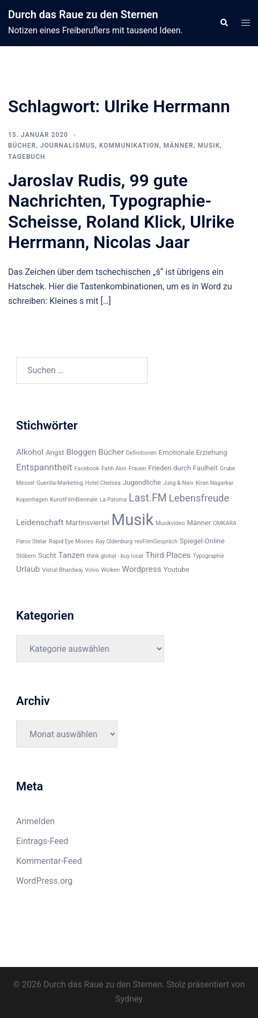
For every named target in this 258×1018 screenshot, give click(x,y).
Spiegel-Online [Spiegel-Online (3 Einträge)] (202, 541)
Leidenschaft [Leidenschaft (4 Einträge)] (39, 522)
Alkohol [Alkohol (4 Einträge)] (29, 452)
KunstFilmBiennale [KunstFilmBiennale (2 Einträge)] (73, 499)
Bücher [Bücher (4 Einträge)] (111, 452)
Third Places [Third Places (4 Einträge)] (168, 555)
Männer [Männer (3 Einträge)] (199, 523)
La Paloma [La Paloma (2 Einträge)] (113, 499)
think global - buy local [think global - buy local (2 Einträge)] (115, 555)
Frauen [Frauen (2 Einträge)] (137, 468)
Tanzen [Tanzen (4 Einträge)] (71, 555)
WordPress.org (44, 881)
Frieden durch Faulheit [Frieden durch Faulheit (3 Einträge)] (183, 468)
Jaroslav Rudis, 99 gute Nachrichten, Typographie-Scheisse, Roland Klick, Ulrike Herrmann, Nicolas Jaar (121, 211)
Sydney (129, 999)
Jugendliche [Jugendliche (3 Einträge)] (142, 482)
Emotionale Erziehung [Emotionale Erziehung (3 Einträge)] (193, 452)
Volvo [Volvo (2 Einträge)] (92, 569)
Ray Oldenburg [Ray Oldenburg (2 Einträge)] (113, 541)
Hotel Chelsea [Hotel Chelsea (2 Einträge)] (103, 482)
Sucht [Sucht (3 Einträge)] (47, 555)
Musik (209, 145)
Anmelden (35, 821)
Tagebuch (27, 157)
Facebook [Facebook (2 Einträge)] (87, 468)
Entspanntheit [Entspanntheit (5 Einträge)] (44, 467)
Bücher (22, 145)
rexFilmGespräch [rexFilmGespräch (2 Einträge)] (156, 541)
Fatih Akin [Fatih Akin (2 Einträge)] (114, 468)
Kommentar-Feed (49, 861)
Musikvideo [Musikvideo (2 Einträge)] (170, 523)
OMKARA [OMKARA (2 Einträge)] (225, 523)
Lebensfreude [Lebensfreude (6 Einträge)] (199, 498)
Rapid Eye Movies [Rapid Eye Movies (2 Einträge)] (71, 541)
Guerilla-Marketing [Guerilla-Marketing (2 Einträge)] (59, 482)
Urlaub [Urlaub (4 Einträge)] (28, 569)
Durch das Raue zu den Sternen (83, 14)
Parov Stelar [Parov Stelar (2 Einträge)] (31, 541)
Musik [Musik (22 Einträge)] (132, 520)
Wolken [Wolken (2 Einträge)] (110, 569)
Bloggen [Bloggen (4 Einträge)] (82, 452)
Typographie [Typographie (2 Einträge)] (208, 555)
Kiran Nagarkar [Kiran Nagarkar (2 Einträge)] (215, 482)
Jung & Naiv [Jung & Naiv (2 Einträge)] (178, 482)
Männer (179, 145)
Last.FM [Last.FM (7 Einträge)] (148, 498)
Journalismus (67, 145)
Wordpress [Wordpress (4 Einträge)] (141, 569)
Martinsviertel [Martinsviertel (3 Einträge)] (87, 523)
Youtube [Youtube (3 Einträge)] (176, 569)
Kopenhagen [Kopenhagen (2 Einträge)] (32, 499)
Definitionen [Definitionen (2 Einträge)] (141, 452)
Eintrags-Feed (42, 841)
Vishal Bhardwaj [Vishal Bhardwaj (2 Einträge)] (62, 569)
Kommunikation (129, 145)
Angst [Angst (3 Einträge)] (55, 452)
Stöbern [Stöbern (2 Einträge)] (26, 555)
